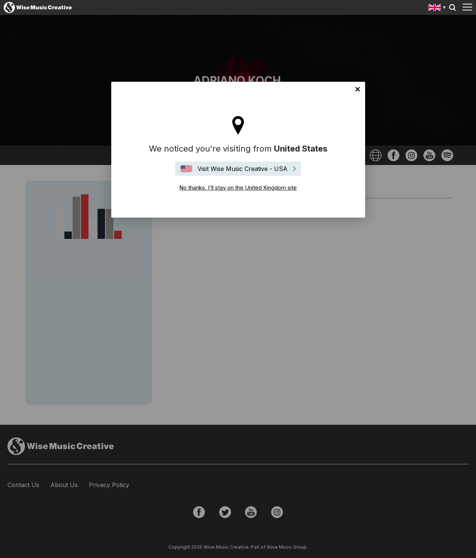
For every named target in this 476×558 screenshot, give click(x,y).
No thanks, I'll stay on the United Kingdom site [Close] (358, 89)
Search (452, 7)
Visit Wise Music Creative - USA (242, 168)
